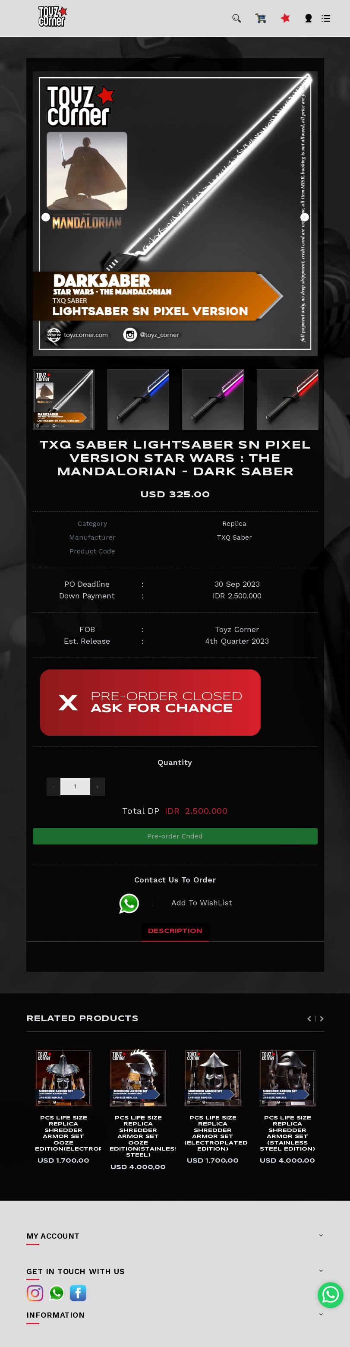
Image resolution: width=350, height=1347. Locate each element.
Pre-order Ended (175, 838)
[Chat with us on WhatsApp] (330, 1295)
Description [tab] (175, 939)
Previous (45, 217)
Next (304, 217)
